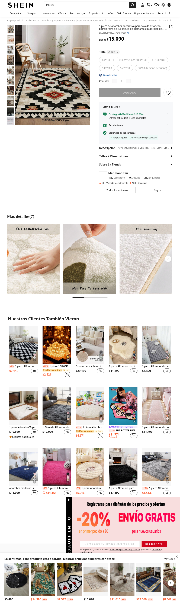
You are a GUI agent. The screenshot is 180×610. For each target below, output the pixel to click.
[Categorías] (16, 13)
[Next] (168, 259)
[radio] (106, 60)
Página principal (15, 20)
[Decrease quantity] (114, 81)
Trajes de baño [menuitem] (96, 13)
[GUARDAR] (168, 92)
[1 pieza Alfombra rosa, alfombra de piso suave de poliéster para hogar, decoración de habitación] (57, 467)
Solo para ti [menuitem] (33, 13)
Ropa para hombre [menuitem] (144, 13)
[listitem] (23, 353)
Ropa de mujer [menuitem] (77, 13)
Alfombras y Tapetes (51, 20)
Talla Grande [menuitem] (124, 13)
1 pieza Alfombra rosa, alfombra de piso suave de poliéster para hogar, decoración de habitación (57, 488)
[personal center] (142, 5)
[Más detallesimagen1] (33, 259)
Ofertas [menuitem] (62, 13)
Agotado (129, 92)
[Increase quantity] (128, 81)
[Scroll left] (165, 13)
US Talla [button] (113, 51)
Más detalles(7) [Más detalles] (20, 216)
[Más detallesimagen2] (89, 259)
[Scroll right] (170, 13)
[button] (86, 5)
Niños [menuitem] (111, 13)
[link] (149, 5)
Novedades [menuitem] (49, 13)
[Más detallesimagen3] (146, 259)
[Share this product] (171, 27)
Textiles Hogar (32, 20)
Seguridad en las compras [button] (122, 133)
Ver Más (90, 510)
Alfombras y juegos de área (77, 20)
